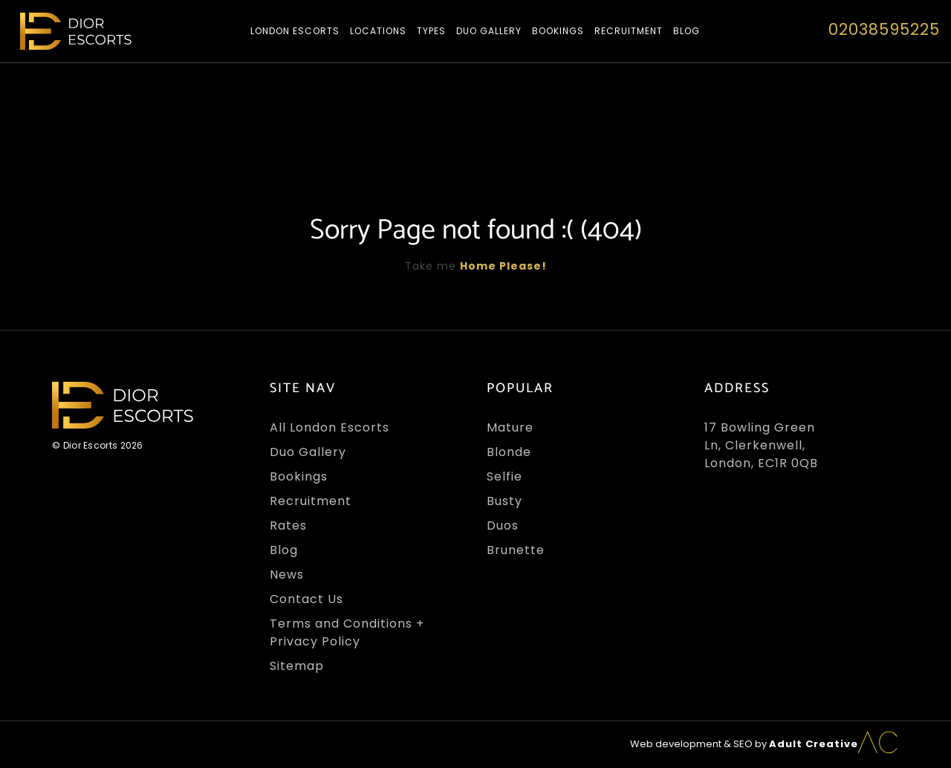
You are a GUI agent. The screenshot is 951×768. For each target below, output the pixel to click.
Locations (378, 31)
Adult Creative (813, 744)
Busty (504, 501)
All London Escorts (329, 427)
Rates (288, 525)
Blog (686, 31)
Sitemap (297, 665)
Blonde (509, 452)
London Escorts (295, 31)
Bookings (558, 31)
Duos (503, 525)
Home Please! (503, 265)
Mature (510, 427)
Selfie (504, 476)
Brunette (516, 550)
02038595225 (884, 29)
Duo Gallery (489, 31)
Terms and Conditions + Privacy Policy (347, 632)
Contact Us (306, 599)
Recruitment (628, 31)
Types (431, 31)
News (287, 574)
